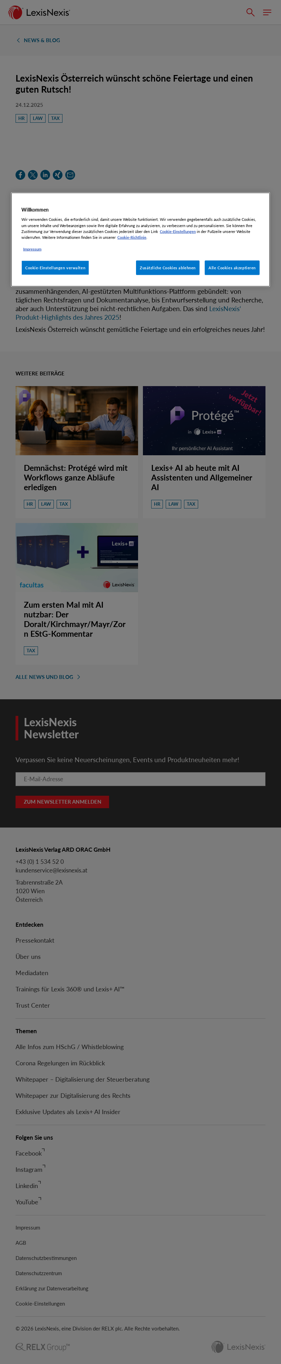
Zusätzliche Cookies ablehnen (168, 267)
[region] (140, 239)
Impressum (32, 248)
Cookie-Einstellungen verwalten (55, 267)
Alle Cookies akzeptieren (232, 267)
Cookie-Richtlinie (131, 237)
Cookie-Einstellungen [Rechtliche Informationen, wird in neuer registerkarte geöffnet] (178, 231)
